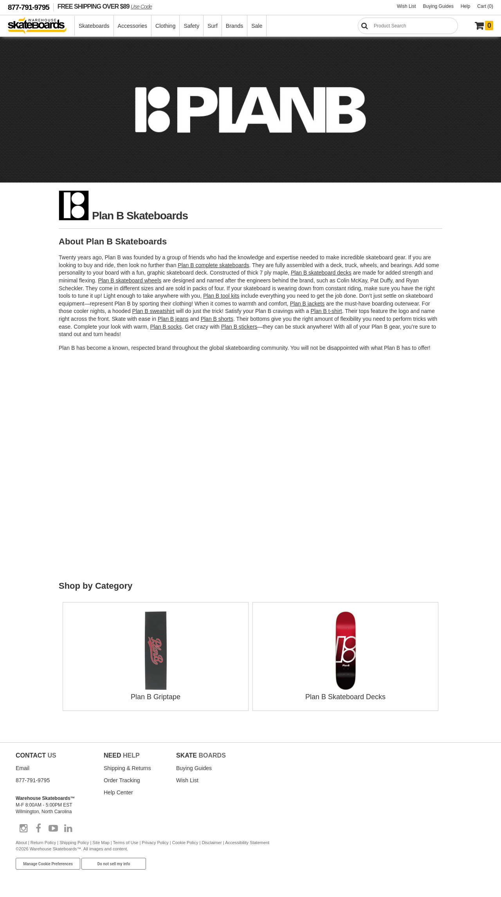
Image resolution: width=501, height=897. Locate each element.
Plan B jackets (307, 303)
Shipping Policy (74, 842)
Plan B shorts (217, 319)
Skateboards (94, 26)
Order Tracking (122, 780)
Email (22, 768)
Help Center (118, 792)
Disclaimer (212, 842)
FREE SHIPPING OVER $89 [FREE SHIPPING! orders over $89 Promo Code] (105, 6)
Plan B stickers (239, 327)
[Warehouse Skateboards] (41, 26)
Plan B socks (166, 327)
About (21, 842)
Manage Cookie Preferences (48, 864)
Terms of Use (126, 842)
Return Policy (43, 842)
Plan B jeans (173, 319)
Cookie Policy (185, 842)
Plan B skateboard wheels (129, 280)
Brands (234, 26)
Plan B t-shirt (326, 311)
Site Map (100, 842)
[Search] (408, 26)
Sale (256, 26)
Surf (212, 26)
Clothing (165, 26)
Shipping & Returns (127, 768)
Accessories (132, 26)
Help (465, 6)
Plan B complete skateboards (213, 265)
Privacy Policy (155, 842)
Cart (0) (485, 6)
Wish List (406, 6)
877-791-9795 (28, 7)
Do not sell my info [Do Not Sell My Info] (113, 864)
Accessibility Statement (247, 842)
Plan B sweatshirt (153, 311)
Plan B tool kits (221, 296)
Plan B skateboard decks (321, 272)
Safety (191, 26)
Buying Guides (438, 6)
